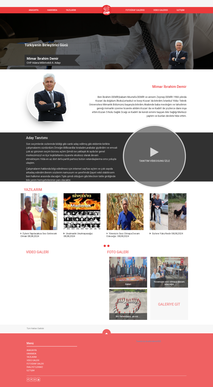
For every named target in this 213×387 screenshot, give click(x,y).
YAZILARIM (71, 10)
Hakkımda (52, 10)
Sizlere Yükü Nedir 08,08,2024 (124, 224)
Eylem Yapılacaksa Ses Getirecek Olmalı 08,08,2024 (86, 225)
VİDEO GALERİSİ (160, 10)
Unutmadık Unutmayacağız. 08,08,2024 (98, 225)
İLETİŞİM (180, 10)
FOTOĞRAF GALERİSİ (135, 10)
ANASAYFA (33, 10)
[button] (106, 228)
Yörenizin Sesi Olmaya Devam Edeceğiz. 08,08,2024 (111, 225)
